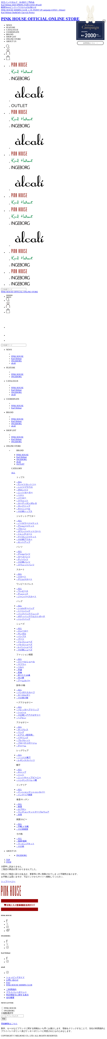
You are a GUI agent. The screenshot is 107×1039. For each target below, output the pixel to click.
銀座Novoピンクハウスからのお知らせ (18, 7)
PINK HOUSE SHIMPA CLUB (19, 985)
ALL (13, 473)
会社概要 (10, 997)
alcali (13, 363)
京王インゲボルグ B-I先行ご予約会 (17, 2)
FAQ (8, 983)
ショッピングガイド (15, 977)
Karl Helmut (16, 359)
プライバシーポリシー (16, 992)
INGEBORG (16, 361)
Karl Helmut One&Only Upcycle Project (18, 12)
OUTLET (20, 464)
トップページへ (8, 881)
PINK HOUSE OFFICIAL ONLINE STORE (40, 18)
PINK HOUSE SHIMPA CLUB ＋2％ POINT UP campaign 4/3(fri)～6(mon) (33, 10)
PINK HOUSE (17, 356)
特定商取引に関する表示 (17, 995)
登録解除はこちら (9, 1024)
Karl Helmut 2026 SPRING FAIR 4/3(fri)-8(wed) (21, 5)
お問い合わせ (12, 980)
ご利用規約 (11, 989)
